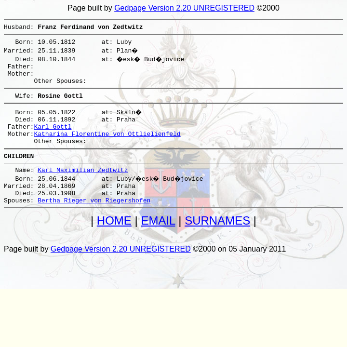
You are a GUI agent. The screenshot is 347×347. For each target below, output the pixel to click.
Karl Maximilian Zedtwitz (83, 187)
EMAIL (158, 242)
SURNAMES (217, 242)
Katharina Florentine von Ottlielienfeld (107, 146)
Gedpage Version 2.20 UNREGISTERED (184, 8)
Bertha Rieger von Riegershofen (94, 221)
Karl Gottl (52, 137)
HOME (114, 242)
